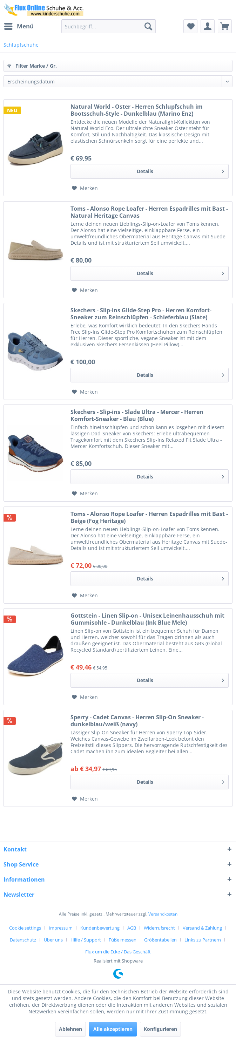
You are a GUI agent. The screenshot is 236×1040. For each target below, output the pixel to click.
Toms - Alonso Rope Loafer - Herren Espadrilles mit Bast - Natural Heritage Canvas (149, 212)
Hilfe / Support (85, 940)
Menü (19, 25)
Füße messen (122, 940)
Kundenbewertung (100, 928)
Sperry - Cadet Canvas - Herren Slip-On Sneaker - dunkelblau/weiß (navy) (137, 721)
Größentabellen (160, 940)
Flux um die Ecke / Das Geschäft (118, 952)
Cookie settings (25, 928)
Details (180, 170)
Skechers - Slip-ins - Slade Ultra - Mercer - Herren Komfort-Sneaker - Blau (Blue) (136, 415)
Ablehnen (70, 1029)
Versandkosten (162, 914)
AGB (131, 928)
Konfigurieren (160, 1029)
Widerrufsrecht (159, 928)
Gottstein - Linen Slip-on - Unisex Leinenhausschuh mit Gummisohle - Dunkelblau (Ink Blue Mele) (147, 619)
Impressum (61, 928)
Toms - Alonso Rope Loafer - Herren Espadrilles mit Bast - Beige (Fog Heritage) (149, 517)
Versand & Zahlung (202, 928)
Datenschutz (23, 940)
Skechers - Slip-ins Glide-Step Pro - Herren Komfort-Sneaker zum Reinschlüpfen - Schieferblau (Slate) (140, 314)
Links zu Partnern (202, 940)
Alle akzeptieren (113, 1029)
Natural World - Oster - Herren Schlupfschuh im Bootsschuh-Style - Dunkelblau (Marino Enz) (136, 110)
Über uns (53, 940)
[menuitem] (18, 26)
